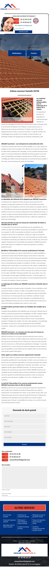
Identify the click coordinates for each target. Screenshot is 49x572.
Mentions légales (25, 542)
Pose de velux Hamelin (7, 516)
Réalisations (16, 53)
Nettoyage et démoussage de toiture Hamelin (22, 521)
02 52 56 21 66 (25, 19)
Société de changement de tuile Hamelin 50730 (39, 528)
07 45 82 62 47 (25, 22)
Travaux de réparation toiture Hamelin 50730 (39, 521)
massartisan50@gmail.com (20, 460)
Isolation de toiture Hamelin (23, 527)
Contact (34, 53)
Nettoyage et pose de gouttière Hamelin (39, 516)
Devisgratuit (36, 20)
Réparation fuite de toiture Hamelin (9, 526)
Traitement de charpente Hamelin (23, 516)
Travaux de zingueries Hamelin (9, 521)
